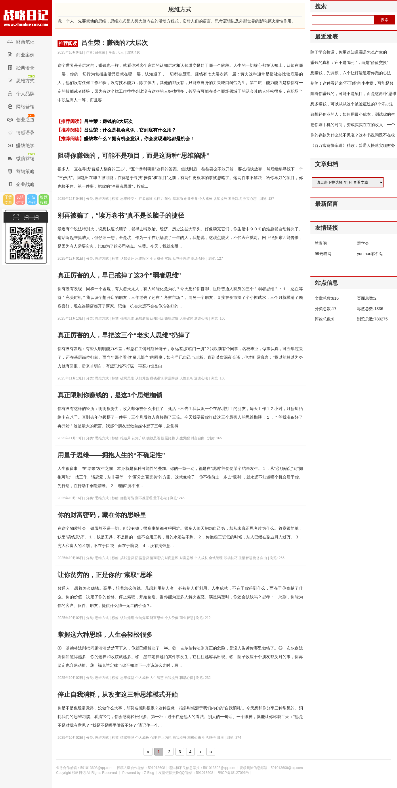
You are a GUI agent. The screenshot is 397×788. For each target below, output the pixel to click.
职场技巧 (231, 558)
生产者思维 (144, 199)
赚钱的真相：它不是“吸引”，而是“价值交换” (349, 62)
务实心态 (250, 199)
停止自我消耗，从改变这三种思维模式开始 (118, 694)
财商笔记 (21, 41)
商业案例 (21, 54)
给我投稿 (43, 200)
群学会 (363, 243)
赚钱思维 (153, 438)
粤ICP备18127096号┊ (235, 773)
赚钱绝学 (21, 145)
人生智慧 (157, 678)
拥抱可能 (127, 498)
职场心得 (187, 678)
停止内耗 (165, 738)
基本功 (178, 199)
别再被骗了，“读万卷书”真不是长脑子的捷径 (121, 215)
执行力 (159, 199)
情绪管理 (127, 738)
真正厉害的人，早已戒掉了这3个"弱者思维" (119, 275)
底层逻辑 (142, 318)
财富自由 (198, 438)
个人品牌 (21, 93)
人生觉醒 (183, 438)
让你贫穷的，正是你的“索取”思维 (105, 574)
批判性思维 (182, 259)
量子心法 (160, 498)
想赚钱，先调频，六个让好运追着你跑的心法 (350, 73)
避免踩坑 (235, 199)
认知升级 (157, 318)
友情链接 (20, 200)
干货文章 (8, 200)
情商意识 (157, 558)
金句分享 (142, 618)
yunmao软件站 (370, 253)
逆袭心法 (201, 318)
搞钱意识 (127, 558)
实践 (168, 259)
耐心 (168, 199)
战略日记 (26, 18)
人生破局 (187, 318)
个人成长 (206, 199)
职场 (195, 259)
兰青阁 (321, 243)
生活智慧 (245, 558)
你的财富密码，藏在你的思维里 (102, 515)
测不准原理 (144, 498)
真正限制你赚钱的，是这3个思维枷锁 (110, 395)
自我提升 (172, 678)
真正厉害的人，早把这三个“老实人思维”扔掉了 (124, 335)
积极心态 (194, 738)
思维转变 (127, 199)
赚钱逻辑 (172, 318)
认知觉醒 (127, 618)
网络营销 (21, 106)
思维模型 (127, 678)
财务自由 (260, 558)
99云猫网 (323, 253)
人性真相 (187, 378)
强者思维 (127, 318)
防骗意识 (142, 558)
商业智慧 (187, 618)
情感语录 (21, 132)
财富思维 (187, 558)
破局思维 (127, 378)
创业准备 (191, 199)
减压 (221, 738)
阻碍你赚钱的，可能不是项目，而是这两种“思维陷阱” (133, 155)
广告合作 (32, 200)
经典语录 (21, 67)
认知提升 (220, 199)
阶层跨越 (172, 378)
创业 (202, 259)
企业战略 (21, 184)
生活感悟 (209, 738)
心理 (154, 738)
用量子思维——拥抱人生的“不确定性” (111, 455)
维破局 (125, 438)
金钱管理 (216, 558)
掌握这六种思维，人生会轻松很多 (105, 634)
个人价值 (172, 618)
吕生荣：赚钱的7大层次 (103, 43)
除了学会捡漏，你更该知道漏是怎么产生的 (348, 52)
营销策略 (21, 171)
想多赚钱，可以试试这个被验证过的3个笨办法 (351, 104)
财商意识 (172, 558)
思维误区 (142, 259)
